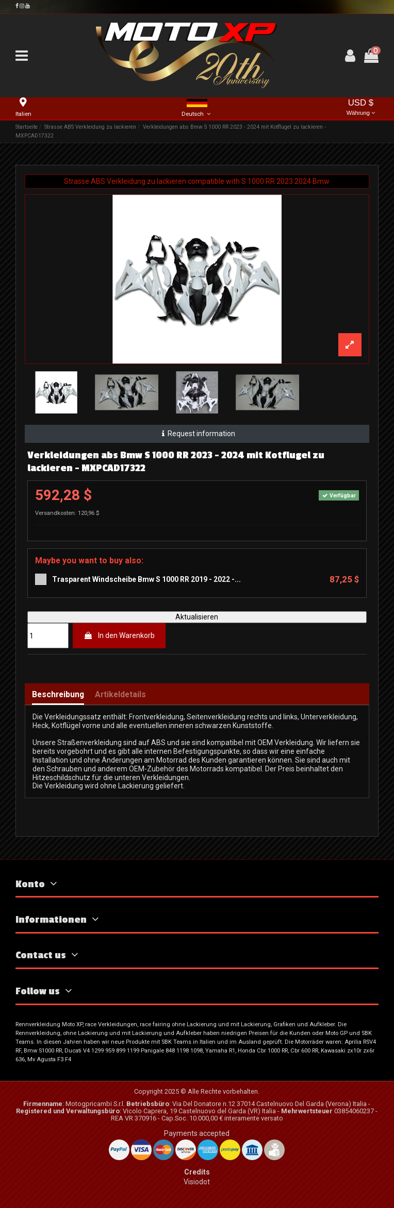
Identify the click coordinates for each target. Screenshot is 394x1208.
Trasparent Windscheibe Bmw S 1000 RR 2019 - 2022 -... (146, 579)
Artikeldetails (120, 695)
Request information (196, 433)
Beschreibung (58, 695)
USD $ (361, 108)
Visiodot (197, 1182)
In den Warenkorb (119, 635)
